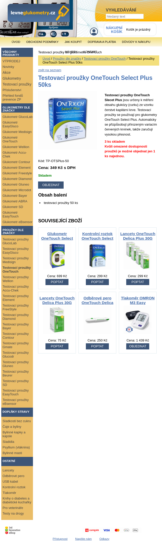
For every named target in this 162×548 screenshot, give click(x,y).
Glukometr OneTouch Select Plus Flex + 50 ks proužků (57, 241)
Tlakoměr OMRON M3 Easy (138, 300)
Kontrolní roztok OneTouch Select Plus (97, 238)
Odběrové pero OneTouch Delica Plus (97, 302)
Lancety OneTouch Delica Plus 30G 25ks (57, 302)
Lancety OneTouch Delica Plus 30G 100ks (137, 238)
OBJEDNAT (137, 346)
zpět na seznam (49, 70)
